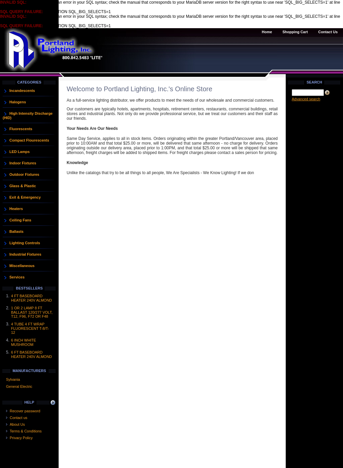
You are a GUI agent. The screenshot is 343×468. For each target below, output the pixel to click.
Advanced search (306, 99)
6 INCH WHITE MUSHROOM (23, 342)
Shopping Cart (295, 32)
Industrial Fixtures (25, 254)
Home (267, 32)
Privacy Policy (21, 438)
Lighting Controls (24, 243)
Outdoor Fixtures (24, 174)
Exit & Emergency (25, 197)
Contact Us (328, 32)
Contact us (18, 418)
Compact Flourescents (29, 140)
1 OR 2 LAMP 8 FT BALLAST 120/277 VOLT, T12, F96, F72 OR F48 (32, 312)
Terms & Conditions (26, 431)
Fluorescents (20, 129)
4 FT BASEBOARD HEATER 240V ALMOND (31, 298)
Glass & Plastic (22, 186)
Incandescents (22, 91)
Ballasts (16, 231)
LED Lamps (19, 152)
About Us (17, 424)
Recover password (25, 411)
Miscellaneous (22, 266)
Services (16, 277)
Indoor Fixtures (22, 163)
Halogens (17, 102)
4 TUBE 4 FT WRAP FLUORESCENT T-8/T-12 (30, 328)
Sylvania (13, 379)
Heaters (16, 209)
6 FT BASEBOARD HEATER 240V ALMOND (31, 354)
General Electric (19, 386)
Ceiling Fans (20, 220)
